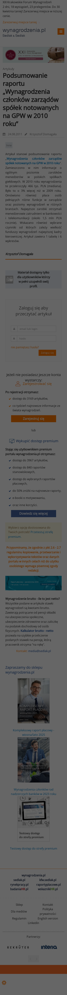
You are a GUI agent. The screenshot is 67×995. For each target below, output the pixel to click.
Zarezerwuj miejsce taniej (21, 22)
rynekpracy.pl (19, 885)
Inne (9, 145)
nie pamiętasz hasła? (25, 347)
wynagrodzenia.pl (33, 875)
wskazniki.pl (48, 889)
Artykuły (8, 69)
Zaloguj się (47, 352)
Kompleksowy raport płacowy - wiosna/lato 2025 (33, 707)
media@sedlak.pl (39, 651)
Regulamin (19, 918)
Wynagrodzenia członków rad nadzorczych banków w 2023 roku (33, 766)
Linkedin (33, 923)
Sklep (19, 905)
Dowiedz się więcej (33, 513)
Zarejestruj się (33, 418)
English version (48, 918)
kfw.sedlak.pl (47, 880)
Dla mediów (19, 911)
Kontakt (48, 905)
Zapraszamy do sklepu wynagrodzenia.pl (23, 670)
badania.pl (19, 889)
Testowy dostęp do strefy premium (33, 823)
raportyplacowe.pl (48, 885)
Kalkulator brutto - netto (37, 631)
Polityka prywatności (48, 911)
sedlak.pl (19, 880)
